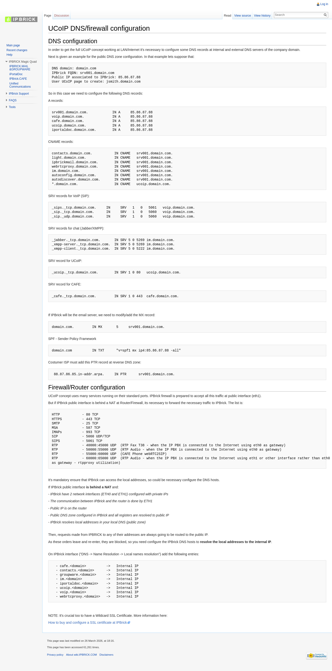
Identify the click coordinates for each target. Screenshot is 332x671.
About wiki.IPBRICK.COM (81, 654)
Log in (324, 4)
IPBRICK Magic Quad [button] (23, 61)
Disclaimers (106, 654)
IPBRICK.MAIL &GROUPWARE (19, 68)
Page (47, 15)
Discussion (61, 15)
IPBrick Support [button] (19, 93)
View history (262, 15)
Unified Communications (20, 85)
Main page (13, 45)
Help (9, 54)
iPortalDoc (16, 74)
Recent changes (16, 50)
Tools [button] (12, 107)
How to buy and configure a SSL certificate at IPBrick (87, 622)
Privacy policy (55, 654)
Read (227, 15)
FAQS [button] (13, 100)
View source (242, 15)
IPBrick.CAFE (18, 78)
